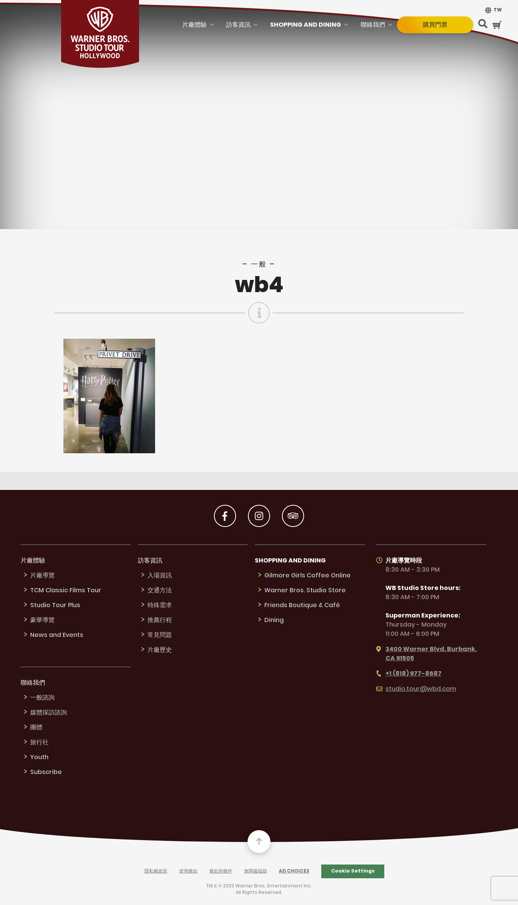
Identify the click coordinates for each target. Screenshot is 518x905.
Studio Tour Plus (55, 605)
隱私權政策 (155, 871)
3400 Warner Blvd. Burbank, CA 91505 (426, 654)
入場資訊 (159, 575)
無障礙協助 (255, 871)
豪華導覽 (42, 620)
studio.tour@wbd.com (416, 689)
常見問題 (159, 635)
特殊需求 (159, 605)
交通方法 (159, 590)
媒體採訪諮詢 (48, 712)
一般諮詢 (42, 698)
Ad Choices (294, 871)
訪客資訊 (238, 25)
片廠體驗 (194, 25)
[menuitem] (492, 10)
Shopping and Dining (305, 25)
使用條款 (188, 871)
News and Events (56, 635)
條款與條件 (220, 871)
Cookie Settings (353, 871)
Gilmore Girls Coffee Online (307, 575)
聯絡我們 (373, 25)
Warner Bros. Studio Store (305, 590)
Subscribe (46, 772)
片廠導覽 (42, 575)
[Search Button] (482, 24)
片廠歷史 (159, 650)
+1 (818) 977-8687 (409, 673)
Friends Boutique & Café (302, 605)
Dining (274, 620)
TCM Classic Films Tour (65, 590)
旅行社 (39, 742)
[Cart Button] (497, 25)
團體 (36, 727)
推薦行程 (159, 620)
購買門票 (435, 24)
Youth (39, 757)
